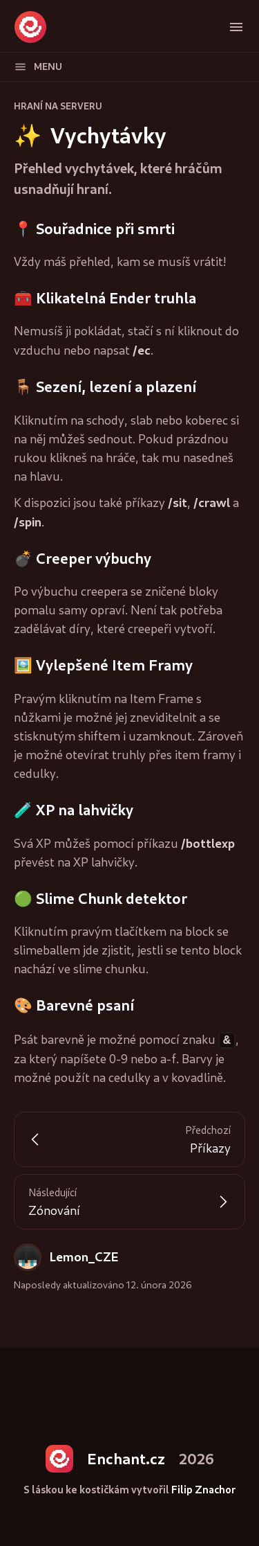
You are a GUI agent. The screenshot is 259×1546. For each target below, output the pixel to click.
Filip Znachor (203, 1488)
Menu (38, 66)
